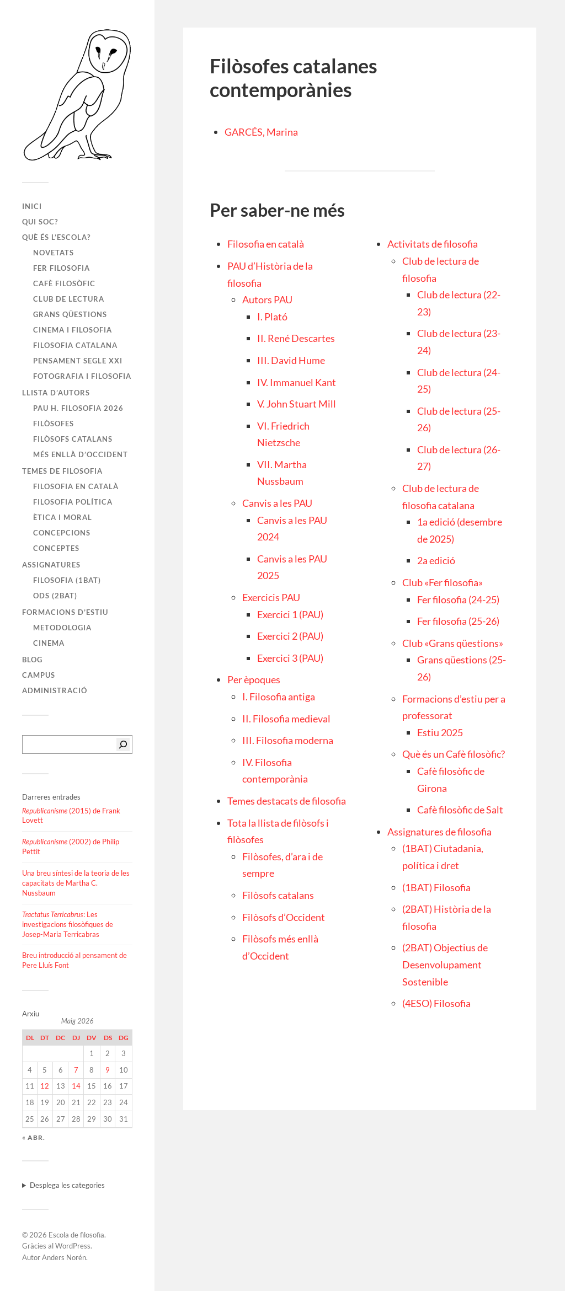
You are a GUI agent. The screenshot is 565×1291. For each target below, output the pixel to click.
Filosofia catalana (75, 345)
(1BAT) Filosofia (436, 887)
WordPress (72, 1245)
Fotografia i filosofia (82, 376)
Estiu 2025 (440, 732)
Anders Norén (64, 1257)
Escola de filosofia (76, 1234)
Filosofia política (73, 501)
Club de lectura (68, 298)
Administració (54, 690)
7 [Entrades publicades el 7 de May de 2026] (76, 1069)
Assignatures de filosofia (439, 832)
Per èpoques (253, 679)
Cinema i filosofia (72, 329)
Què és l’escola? (56, 237)
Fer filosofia (61, 268)
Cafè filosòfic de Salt (460, 809)
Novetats (53, 252)
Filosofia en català (76, 486)
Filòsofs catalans (73, 439)
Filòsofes (53, 423)
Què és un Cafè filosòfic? (453, 754)
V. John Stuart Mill (296, 404)
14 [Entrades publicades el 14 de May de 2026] (76, 1085)
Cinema (49, 643)
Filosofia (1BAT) (67, 580)
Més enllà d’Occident (80, 454)
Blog (32, 659)
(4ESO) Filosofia (436, 1003)
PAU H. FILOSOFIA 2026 (78, 408)
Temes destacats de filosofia (286, 801)
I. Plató (272, 316)
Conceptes (56, 548)
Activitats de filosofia (432, 244)
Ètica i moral (62, 517)
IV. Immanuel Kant (296, 382)
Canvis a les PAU (277, 503)
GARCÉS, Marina (261, 132)
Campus (38, 675)
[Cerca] (123, 744)
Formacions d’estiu (65, 612)
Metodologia (62, 627)
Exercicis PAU (271, 597)
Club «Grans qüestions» (452, 643)
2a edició (436, 560)
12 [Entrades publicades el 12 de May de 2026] (44, 1085)
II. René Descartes (296, 338)
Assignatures (51, 564)
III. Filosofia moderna (287, 740)
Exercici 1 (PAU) (290, 614)
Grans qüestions (70, 314)
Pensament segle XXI (77, 360)
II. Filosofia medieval (286, 719)
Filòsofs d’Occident (283, 917)
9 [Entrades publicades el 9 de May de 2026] (107, 1069)
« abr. (33, 1137)
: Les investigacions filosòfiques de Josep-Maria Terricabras (67, 924)
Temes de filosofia (62, 471)
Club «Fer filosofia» (442, 582)
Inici (32, 206)
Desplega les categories (67, 1185)
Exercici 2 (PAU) (290, 636)
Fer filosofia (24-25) (458, 599)
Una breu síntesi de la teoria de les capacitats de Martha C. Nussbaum (76, 883)
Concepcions (61, 532)
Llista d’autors (56, 392)
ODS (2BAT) (55, 595)
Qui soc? (40, 221)
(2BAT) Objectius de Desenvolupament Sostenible (445, 964)
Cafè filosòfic (64, 283)
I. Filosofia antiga (278, 696)
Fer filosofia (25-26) (458, 621)
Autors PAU (267, 299)
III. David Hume (291, 360)
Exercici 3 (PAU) (290, 658)
